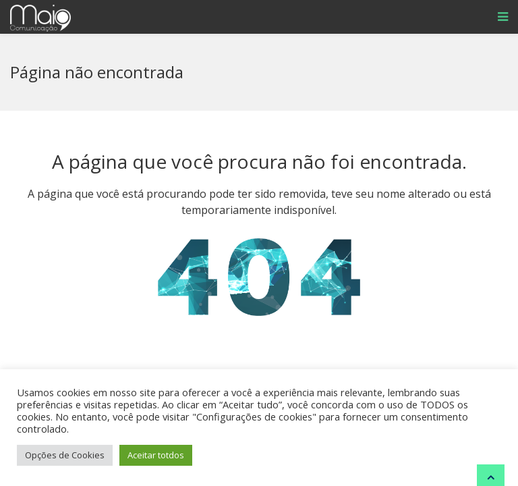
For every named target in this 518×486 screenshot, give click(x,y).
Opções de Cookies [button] (65, 455)
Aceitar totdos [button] (155, 455)
